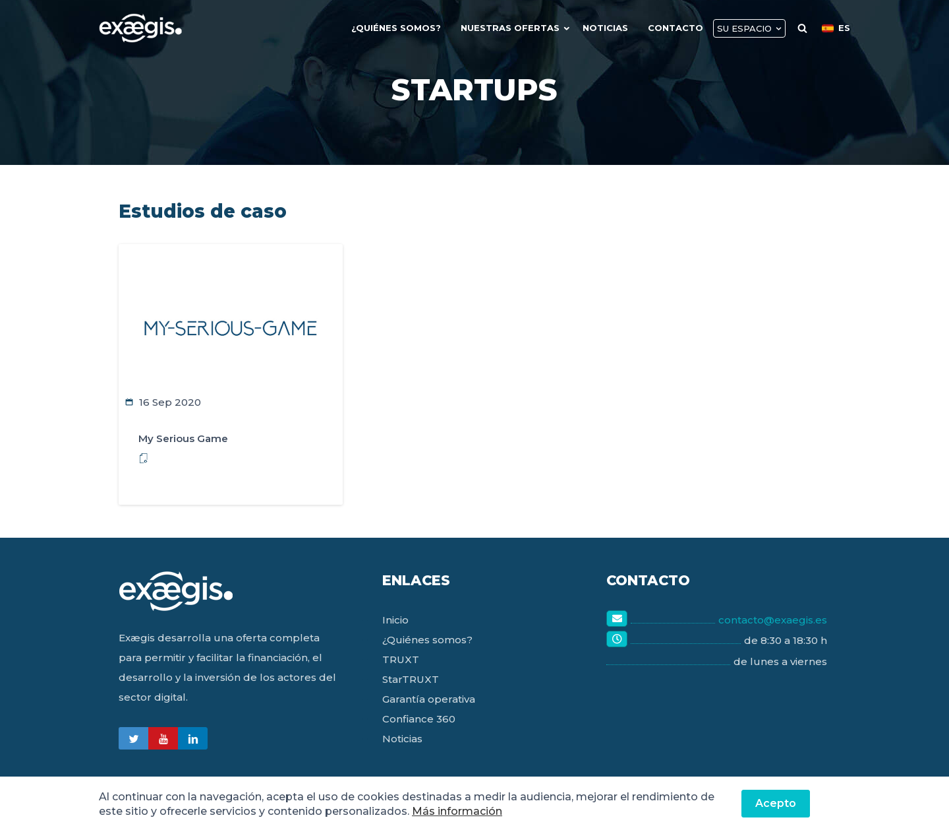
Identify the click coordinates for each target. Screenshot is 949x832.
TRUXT (400, 659)
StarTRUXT (410, 679)
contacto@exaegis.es (772, 620)
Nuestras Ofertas (510, 27)
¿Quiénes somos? (427, 639)
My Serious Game (183, 438)
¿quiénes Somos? (396, 27)
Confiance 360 (418, 719)
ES (836, 27)
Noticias (605, 27)
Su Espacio (744, 28)
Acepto (775, 803)
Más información (457, 811)
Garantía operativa (428, 699)
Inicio (395, 620)
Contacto (675, 27)
